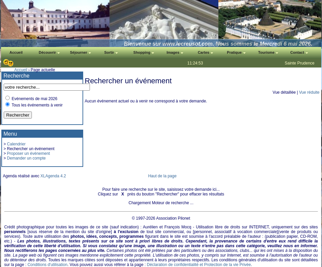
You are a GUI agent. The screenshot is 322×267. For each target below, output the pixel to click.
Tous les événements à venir (37, 105)
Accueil (21, 70)
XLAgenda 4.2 (53, 176)
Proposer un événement (28, 153)
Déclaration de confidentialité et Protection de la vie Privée (199, 264)
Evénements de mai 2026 (34, 98)
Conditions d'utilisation (47, 264)
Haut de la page (162, 176)
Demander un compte (26, 158)
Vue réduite (309, 92)
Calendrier (16, 144)
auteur (255, 236)
